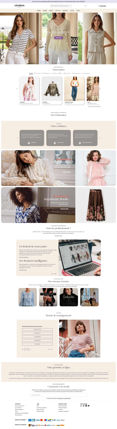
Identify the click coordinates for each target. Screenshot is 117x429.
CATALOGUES (37, 329)
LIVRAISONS (37, 336)
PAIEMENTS (37, 340)
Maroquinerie (76, 73)
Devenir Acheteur (63, 405)
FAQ (38, 405)
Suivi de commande (41, 407)
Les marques (18, 407)
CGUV (16, 411)
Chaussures (67, 73)
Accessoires (86, 73)
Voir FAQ (50, 349)
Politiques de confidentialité (21, 413)
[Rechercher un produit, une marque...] (62, 5)
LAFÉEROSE (22, 102)
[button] (52, 274)
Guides (78, 10)
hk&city (89, 102)
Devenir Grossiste (63, 407)
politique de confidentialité (64, 398)
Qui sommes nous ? (19, 405)
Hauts (31, 73)
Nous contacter (40, 409)
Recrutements (18, 415)
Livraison (61, 409)
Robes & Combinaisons (42, 73)
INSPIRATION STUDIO (69, 102)
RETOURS (37, 344)
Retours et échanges (64, 411)
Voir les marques (23, 257)
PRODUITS (37, 333)
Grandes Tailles (57, 73)
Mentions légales (19, 409)
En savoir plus (58, 235)
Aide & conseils (40, 411)
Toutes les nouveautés (94, 106)
